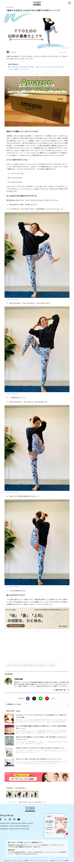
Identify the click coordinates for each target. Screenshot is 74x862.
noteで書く (53, 698)
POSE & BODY (23, 817)
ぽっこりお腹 (24, 665)
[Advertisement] (37, 647)
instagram (28, 812)
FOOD (30, 819)
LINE (40, 698)
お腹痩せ (31, 665)
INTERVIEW (22, 819)
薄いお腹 (16, 665)
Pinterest (47, 698)
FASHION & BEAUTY (40, 819)
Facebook (28, 698)
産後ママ (53, 665)
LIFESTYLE (22, 822)
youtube (37, 812)
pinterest (33, 812)
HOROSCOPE (31, 822)
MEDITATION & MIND (37, 817)
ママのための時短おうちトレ (42, 665)
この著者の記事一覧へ (60, 690)
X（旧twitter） (34, 698)
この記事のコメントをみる (13, 704)
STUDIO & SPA (42, 822)
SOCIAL (49, 817)
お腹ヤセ (10, 665)
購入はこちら (57, 827)
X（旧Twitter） (24, 812)
